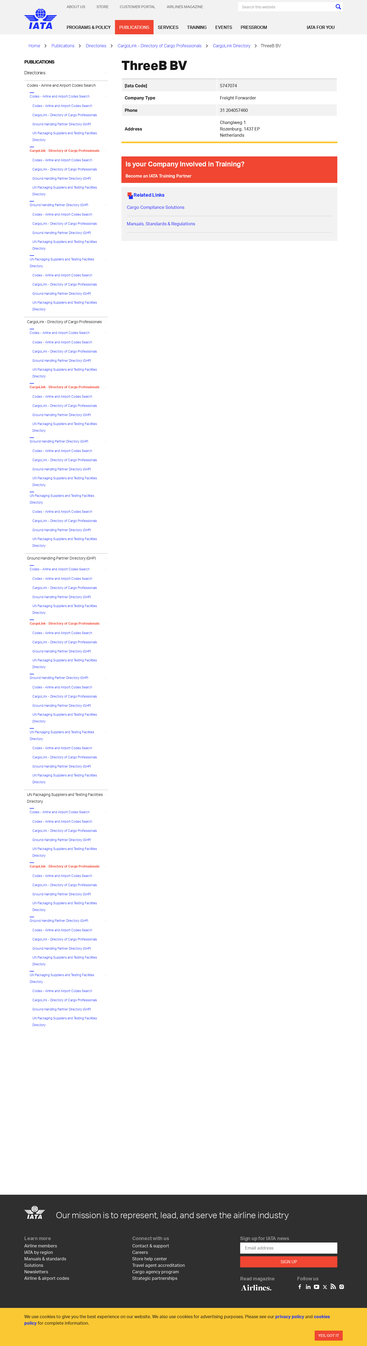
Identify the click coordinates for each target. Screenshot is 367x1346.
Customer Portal (137, 6)
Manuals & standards (45, 1258)
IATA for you (321, 27)
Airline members (40, 1245)
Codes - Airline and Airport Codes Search (61, 85)
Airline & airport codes (46, 1278)
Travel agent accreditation (158, 1265)
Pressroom (254, 27)
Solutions (33, 1265)
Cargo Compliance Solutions (155, 207)
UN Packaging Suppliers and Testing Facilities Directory (64, 136)
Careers (140, 1252)
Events (223, 27)
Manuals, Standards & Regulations (161, 223)
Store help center (149, 1258)
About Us (76, 6)
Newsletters (36, 1271)
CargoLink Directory (231, 45)
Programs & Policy (89, 27)
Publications (134, 27)
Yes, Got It (328, 1335)
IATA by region (38, 1252)
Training (197, 27)
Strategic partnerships (154, 1278)
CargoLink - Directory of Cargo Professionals (160, 45)
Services (168, 27)
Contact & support (150, 1245)
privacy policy (289, 1316)
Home (34, 45)
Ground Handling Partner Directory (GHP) (61, 124)
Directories (96, 45)
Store (102, 6)
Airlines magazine (185, 6)
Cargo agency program (155, 1271)
